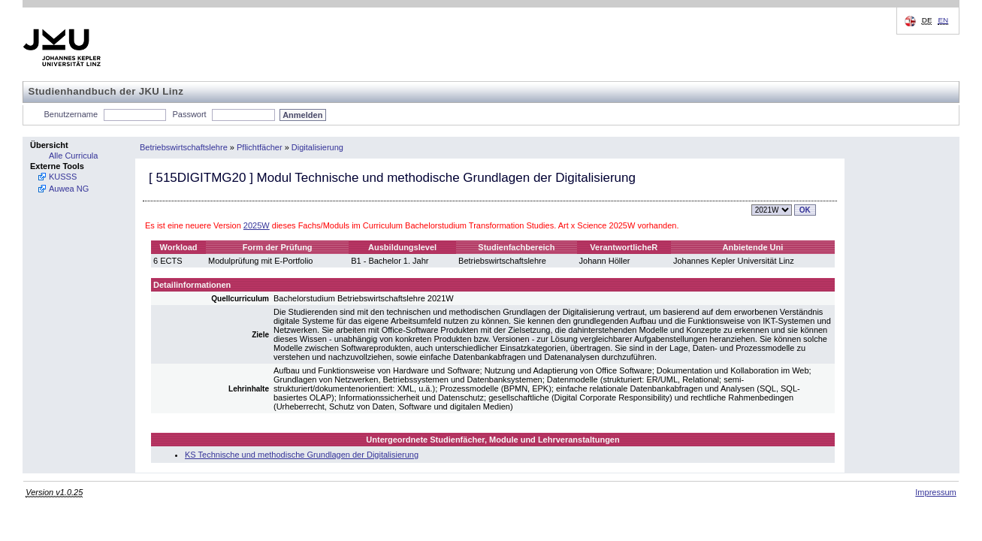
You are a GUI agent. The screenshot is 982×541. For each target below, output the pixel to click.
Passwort (189, 114)
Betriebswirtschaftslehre (184, 147)
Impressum (935, 492)
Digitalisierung (317, 147)
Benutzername (71, 114)
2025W (256, 225)
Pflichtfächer (260, 147)
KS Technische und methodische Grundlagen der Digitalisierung (301, 454)
